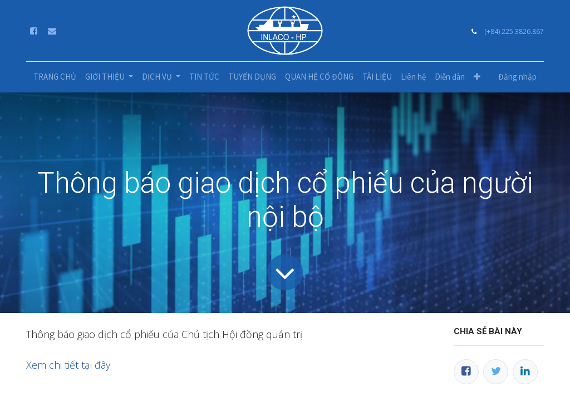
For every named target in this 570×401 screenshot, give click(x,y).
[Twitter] (495, 371)
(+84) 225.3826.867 (514, 31)
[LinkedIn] (525, 371)
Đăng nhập (517, 76)
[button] (477, 77)
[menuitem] (55, 77)
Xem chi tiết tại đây (69, 364)
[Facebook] (466, 371)
